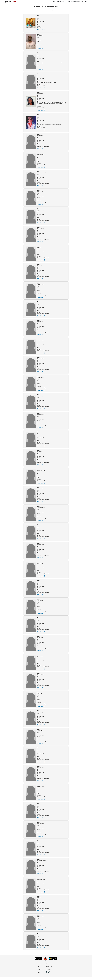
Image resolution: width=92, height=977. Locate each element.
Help (39, 966)
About (39, 964)
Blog (39, 972)
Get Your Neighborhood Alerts (75, 1)
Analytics (41, 10)
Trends (36, 10)
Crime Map (31, 10)
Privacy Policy (49, 966)
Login (85, 1)
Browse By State (61, 1)
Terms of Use (49, 963)
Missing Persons (52, 10)
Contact (40, 969)
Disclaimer (48, 969)
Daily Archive (60, 10)
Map (54, 1)
